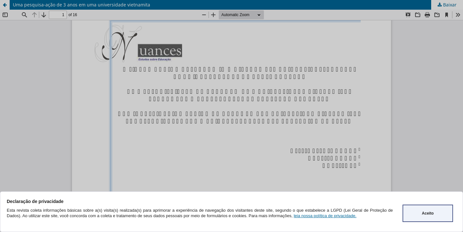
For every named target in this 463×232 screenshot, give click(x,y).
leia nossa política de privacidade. (325, 215)
